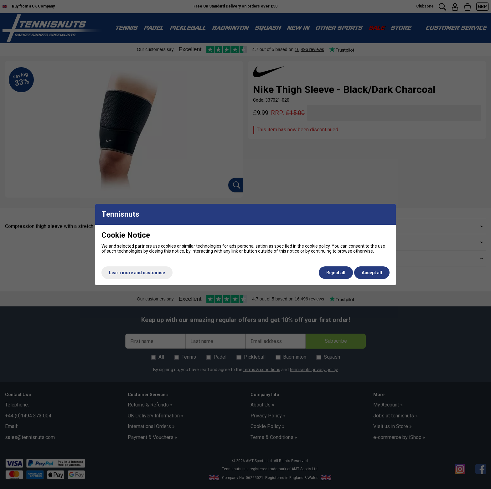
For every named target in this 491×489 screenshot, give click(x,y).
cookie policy (317, 246)
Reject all (335, 272)
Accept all (372, 272)
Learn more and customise (137, 272)
